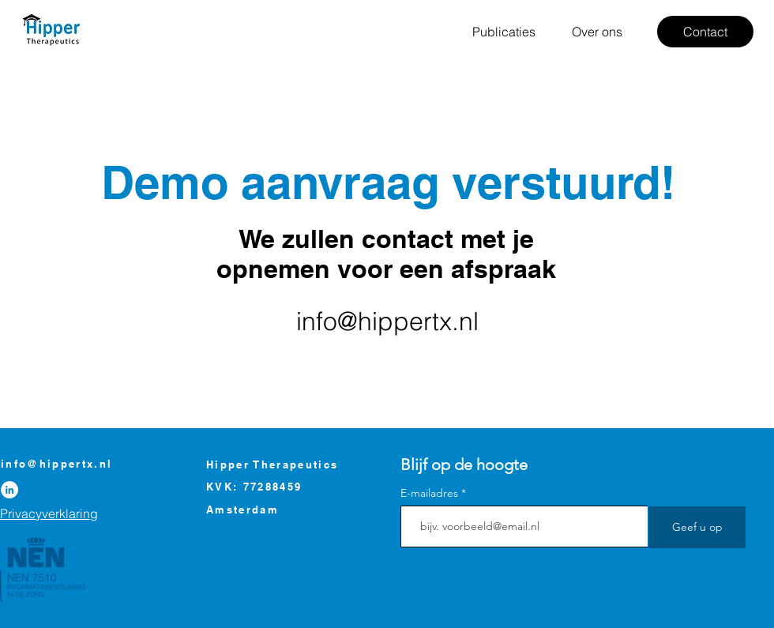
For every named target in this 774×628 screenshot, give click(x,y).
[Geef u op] (697, 527)
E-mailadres (429, 492)
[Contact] (705, 31)
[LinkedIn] (9, 489)
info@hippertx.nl (387, 321)
